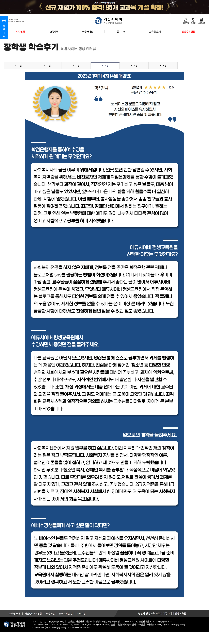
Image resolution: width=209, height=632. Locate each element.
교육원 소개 (155, 31)
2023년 (76, 65)
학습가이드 (87, 31)
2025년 (134, 65)
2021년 (18, 65)
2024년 (105, 65)
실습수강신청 (188, 31)
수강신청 (20, 31)
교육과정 (54, 31)
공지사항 (121, 31)
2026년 (163, 65)
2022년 (47, 65)
